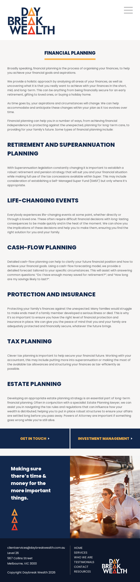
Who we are (83, 557)
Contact (81, 567)
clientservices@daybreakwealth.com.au (36, 548)
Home (78, 548)
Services (80, 553)
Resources (82, 571)
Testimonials (84, 562)
